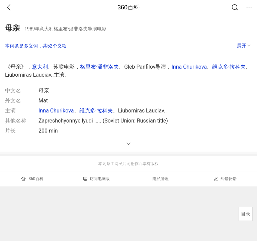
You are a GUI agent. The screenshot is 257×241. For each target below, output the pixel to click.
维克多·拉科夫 (229, 67)
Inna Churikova (189, 67)
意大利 (40, 67)
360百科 (128, 7)
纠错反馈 (225, 178)
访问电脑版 (96, 178)
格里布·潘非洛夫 (99, 67)
